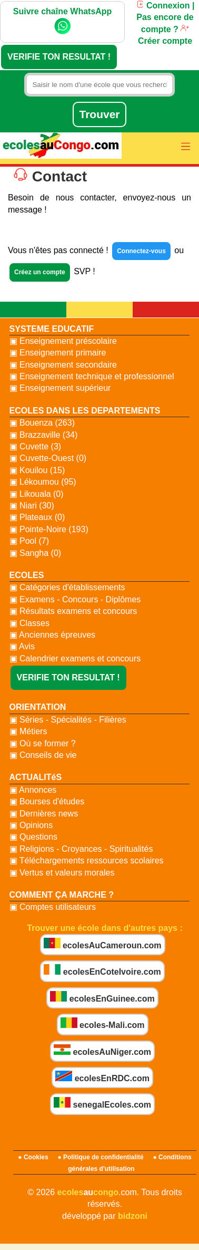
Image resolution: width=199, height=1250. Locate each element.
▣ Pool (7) (29, 540)
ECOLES (26, 575)
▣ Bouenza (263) (42, 422)
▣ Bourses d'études (47, 801)
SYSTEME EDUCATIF (51, 328)
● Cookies (33, 1157)
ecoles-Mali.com (103, 1023)
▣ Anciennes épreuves (52, 634)
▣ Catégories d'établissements (67, 587)
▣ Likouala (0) (36, 493)
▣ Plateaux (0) (37, 517)
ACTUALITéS (35, 777)
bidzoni (132, 1215)
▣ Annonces (33, 789)
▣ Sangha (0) (35, 553)
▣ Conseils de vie (43, 755)
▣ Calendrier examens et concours (75, 658)
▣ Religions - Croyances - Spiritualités (81, 848)
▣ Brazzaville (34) (43, 434)
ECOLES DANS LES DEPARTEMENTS (85, 410)
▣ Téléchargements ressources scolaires (86, 860)
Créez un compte (39, 272)
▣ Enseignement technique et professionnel (91, 376)
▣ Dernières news (43, 813)
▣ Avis (22, 646)
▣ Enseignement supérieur (60, 387)
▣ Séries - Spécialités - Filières (67, 719)
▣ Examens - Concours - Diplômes (75, 599)
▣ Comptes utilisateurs (52, 906)
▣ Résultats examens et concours (73, 611)
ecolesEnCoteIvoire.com (102, 970)
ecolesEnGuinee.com (102, 997)
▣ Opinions (31, 825)
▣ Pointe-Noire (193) (48, 529)
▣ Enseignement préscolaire (63, 340)
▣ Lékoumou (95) (42, 481)
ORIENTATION (37, 707)
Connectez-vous (141, 251)
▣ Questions (33, 836)
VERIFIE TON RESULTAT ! (59, 56)
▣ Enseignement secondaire (63, 364)
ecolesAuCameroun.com (103, 944)
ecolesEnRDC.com (102, 1077)
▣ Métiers (28, 731)
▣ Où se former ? (42, 743)
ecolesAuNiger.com (102, 1050)
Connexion (163, 5)
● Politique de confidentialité (100, 1157)
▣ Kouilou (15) (37, 470)
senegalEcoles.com (102, 1103)
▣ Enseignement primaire (57, 352)
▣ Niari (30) (31, 505)
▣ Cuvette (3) (35, 446)
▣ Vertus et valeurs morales (62, 872)
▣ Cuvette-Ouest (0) (48, 458)
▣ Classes (29, 623)
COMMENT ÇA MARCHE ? (61, 894)
